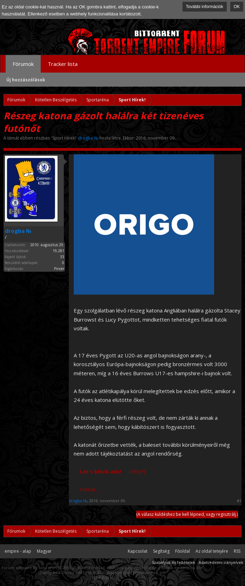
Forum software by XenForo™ (54, 567)
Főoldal (182, 551)
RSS (237, 551)
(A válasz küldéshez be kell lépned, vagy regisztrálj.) (187, 514)
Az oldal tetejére (212, 551)
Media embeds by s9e (182, 567)
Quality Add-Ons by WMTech (102, 572)
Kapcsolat (137, 551)
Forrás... (89, 489)
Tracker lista (63, 63)
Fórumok (23, 63)
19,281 (58, 250)
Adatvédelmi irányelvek (221, 562)
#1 (239, 500)
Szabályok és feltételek (173, 562)
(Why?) (137, 471)
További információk (204, 6)
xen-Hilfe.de (145, 567)
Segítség (161, 551)
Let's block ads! (100, 471)
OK (237, 6)
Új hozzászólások (25, 80)
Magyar (44, 551)
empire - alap (18, 551)
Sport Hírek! (64, 138)
